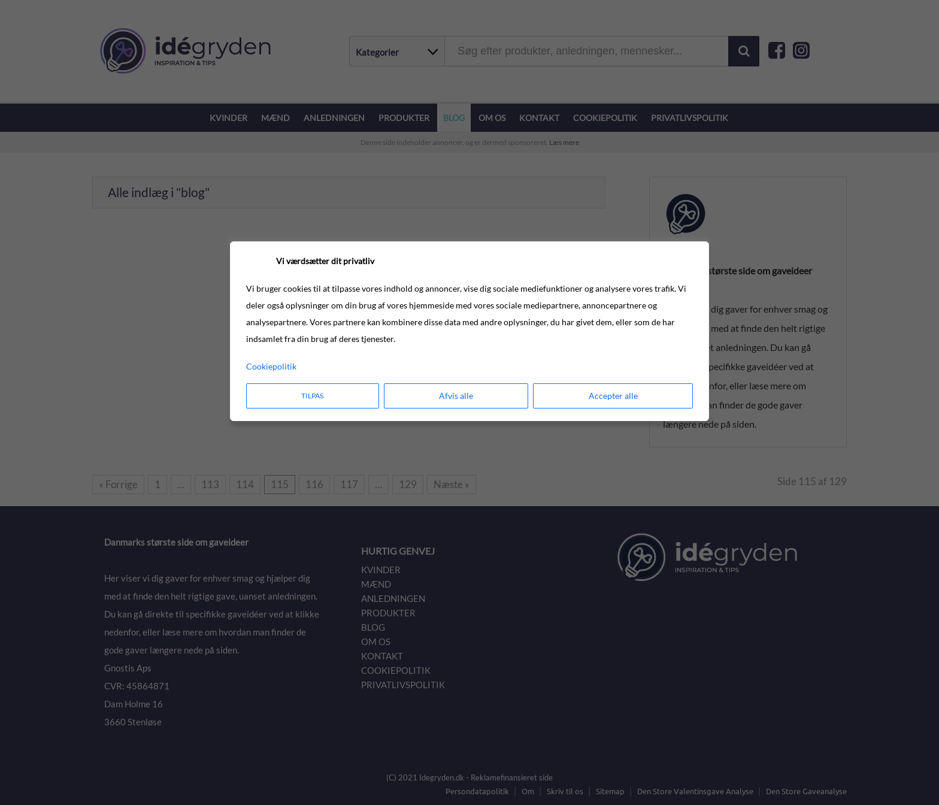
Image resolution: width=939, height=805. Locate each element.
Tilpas (312, 395)
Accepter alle (613, 396)
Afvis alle (456, 396)
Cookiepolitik (271, 366)
